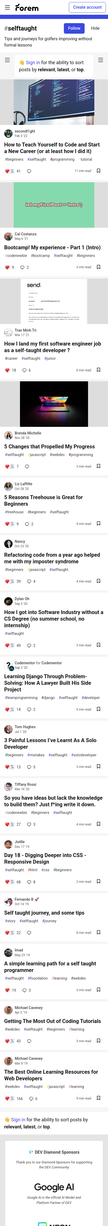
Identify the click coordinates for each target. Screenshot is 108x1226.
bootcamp (40, 256)
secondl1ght (25, 131)
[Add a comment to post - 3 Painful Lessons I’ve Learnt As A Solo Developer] (13, 767)
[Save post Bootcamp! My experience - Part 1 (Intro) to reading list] (98, 267)
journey (49, 921)
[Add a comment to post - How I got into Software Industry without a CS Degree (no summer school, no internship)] (13, 645)
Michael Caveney (29, 1008)
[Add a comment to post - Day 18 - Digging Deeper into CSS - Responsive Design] (13, 882)
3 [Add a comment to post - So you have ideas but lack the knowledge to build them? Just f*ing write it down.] (30, 824)
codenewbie (16, 256)
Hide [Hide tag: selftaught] (95, 28)
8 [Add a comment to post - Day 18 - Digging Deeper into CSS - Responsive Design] (30, 882)
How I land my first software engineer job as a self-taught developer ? (52, 347)
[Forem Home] (27, 7)
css (45, 870)
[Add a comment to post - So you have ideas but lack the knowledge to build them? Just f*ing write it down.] (13, 824)
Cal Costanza (26, 234)
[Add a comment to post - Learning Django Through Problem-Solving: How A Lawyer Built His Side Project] (13, 709)
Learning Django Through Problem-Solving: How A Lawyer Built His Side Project (47, 683)
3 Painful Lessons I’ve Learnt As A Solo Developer (50, 743)
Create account (87, 7)
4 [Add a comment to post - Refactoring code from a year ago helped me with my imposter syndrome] (30, 581)
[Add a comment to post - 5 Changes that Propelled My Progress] (12, 466)
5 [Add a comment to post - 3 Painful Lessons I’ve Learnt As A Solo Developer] (30, 767)
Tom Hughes (25, 727)
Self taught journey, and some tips (44, 913)
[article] (54, 123)
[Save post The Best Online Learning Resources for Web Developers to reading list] (98, 1099)
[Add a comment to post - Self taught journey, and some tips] (13, 933)
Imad (19, 950)
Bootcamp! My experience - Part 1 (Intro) (52, 247)
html (33, 870)
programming (62, 159)
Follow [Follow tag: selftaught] (74, 28)
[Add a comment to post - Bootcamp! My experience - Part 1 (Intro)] (9, 267)
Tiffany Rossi (25, 784)
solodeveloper (83, 755)
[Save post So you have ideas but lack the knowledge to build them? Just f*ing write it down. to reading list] (98, 824)
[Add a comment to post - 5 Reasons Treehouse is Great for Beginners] (12, 524)
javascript (37, 455)
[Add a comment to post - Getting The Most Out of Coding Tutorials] (13, 1041)
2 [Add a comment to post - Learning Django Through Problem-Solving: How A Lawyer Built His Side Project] (30, 709)
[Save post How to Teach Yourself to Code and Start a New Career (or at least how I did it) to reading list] (98, 171)
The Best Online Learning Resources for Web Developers (51, 1075)
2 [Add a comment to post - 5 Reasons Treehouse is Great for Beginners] (28, 524)
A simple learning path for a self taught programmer (50, 966)
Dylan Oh (22, 599)
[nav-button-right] (100, 60)
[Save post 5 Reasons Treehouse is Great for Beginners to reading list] (98, 524)
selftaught (36, 159)
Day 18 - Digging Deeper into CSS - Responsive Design (45, 858)
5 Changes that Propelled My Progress (49, 446)
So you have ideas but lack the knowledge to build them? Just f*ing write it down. (53, 801)
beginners (14, 159)
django (48, 698)
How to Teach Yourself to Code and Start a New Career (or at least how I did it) (52, 147)
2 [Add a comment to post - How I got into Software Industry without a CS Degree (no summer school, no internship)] (30, 645)
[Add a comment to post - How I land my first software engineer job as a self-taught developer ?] (10, 370)
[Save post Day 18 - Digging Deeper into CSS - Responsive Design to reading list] (98, 882)
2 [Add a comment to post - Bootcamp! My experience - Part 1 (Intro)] (24, 267)
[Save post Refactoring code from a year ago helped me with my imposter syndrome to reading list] (98, 581)
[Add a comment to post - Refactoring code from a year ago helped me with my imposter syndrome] (13, 581)
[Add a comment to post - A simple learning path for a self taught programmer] (10, 990)
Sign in (33, 62)
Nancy (20, 541)
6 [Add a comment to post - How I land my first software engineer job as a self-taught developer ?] (26, 370)
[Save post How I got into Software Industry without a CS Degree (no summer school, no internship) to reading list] (98, 645)
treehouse (14, 512)
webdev (57, 455)
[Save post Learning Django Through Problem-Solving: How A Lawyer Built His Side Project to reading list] (98, 710)
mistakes (35, 755)
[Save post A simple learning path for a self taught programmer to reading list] (98, 990)
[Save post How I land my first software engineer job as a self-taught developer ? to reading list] (98, 370)
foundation (38, 978)
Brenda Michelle (28, 433)
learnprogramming (21, 698)
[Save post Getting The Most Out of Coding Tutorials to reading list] (98, 1041)
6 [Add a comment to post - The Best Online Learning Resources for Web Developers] (33, 1099)
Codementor (25, 663)
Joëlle (20, 842)
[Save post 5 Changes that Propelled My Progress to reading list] (98, 467)
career (11, 358)
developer (90, 698)
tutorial (85, 159)
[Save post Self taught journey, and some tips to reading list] (98, 933)
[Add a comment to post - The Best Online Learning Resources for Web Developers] (14, 1098)
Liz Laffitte (23, 484)
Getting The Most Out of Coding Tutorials (52, 1021)
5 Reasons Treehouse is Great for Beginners (43, 500)
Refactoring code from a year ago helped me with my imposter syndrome (52, 558)
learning (59, 978)
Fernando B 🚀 (27, 899)
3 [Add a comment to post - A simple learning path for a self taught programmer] (26, 990)
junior (50, 358)
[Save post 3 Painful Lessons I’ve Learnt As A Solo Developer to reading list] (98, 767)
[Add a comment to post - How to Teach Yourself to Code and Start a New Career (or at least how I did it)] (13, 171)
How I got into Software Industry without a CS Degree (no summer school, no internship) (53, 619)
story (10, 921)
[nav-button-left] (7, 60)
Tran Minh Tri (26, 330)
